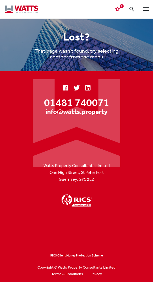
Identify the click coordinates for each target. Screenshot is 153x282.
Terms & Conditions (67, 273)
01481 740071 (76, 102)
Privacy (96, 273)
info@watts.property (77, 111)
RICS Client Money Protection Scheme (76, 255)
